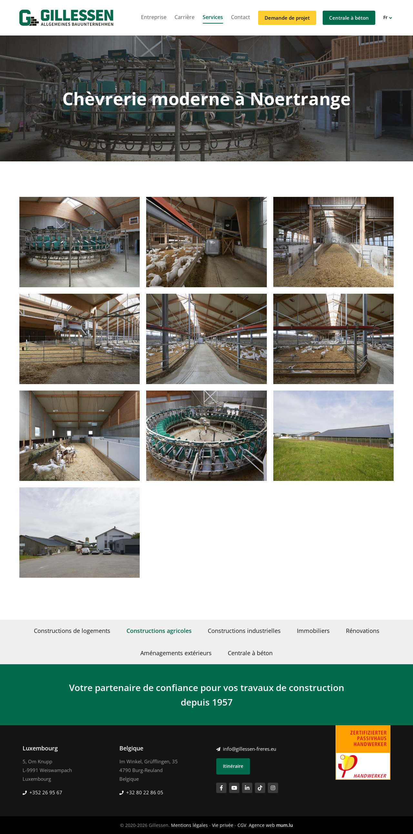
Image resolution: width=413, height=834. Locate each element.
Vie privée (222, 825)
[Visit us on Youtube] (234, 788)
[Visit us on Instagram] (273, 788)
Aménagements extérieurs (176, 653)
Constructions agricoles (159, 631)
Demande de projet (287, 18)
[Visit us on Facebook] (221, 788)
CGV (241, 825)
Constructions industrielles (244, 631)
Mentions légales (189, 825)
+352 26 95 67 (45, 792)
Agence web (262, 825)
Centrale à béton (349, 18)
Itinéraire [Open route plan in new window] (233, 766)
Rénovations (362, 631)
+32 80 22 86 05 (144, 792)
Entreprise (153, 17)
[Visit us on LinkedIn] (247, 788)
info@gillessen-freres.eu (249, 749)
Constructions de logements (72, 631)
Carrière (185, 17)
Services (213, 17)
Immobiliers (313, 631)
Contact (240, 17)
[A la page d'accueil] (66, 18)
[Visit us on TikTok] (260, 788)
